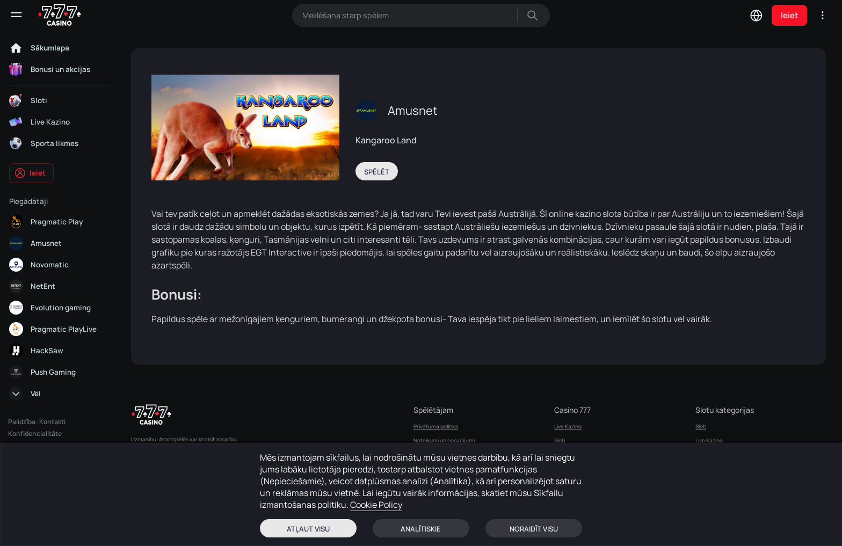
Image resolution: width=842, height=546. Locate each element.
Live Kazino (568, 426)
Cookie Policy (376, 505)
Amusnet (413, 111)
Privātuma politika (435, 426)
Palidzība (21, 421)
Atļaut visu (308, 529)
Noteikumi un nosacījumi (444, 440)
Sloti (559, 440)
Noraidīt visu (534, 529)
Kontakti (52, 421)
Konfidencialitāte (35, 433)
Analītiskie (421, 529)
